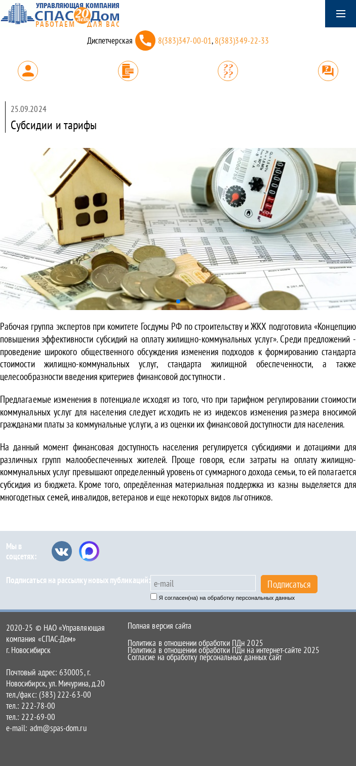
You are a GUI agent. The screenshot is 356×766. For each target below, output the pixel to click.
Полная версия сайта (159, 625)
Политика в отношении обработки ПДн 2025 (195, 642)
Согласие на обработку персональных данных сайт (205, 657)
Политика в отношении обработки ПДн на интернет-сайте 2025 (224, 650)
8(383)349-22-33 (242, 40)
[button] (178, 301)
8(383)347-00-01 (185, 40)
